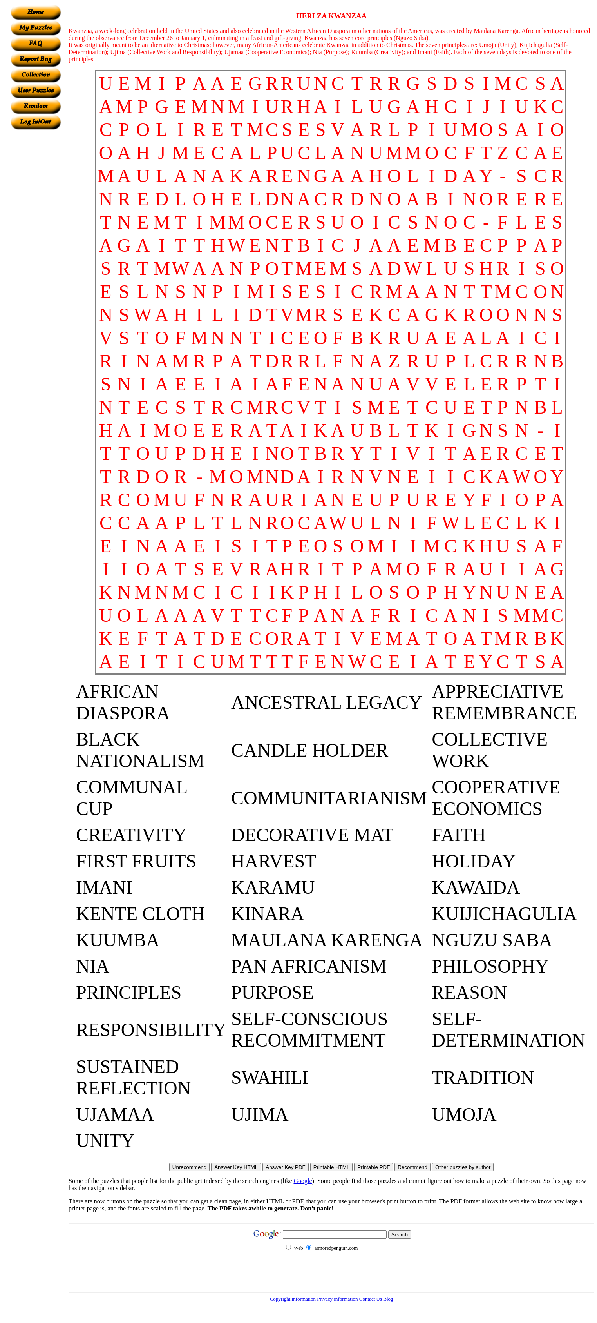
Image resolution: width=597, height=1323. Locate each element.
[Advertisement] (35, 247)
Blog (388, 1299)
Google (303, 1181)
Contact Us (370, 1299)
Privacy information (337, 1299)
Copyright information (293, 1299)
